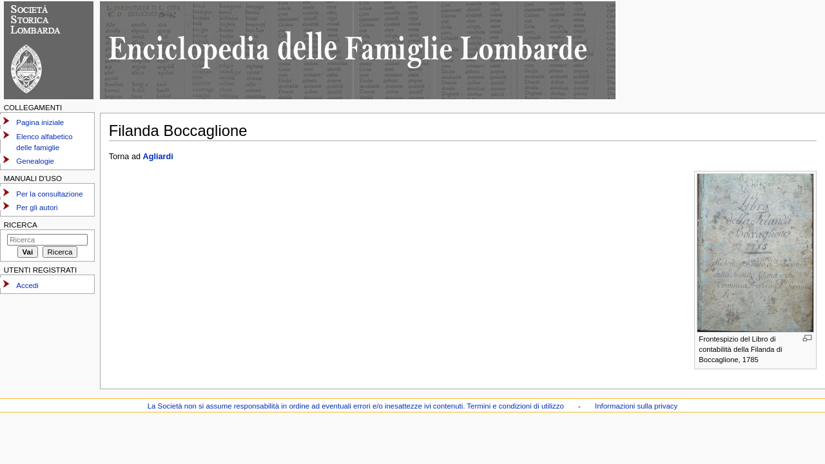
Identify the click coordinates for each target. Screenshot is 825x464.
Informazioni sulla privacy (636, 406)
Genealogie (35, 161)
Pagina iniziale (40, 122)
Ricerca (20, 225)
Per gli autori (36, 207)
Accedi (27, 285)
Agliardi (158, 156)
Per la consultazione (49, 194)
